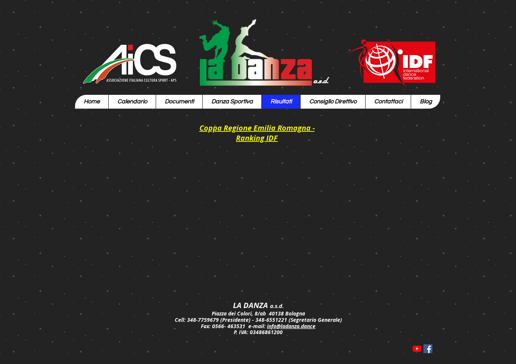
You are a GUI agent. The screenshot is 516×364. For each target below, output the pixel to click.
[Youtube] (417, 348)
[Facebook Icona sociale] (427, 348)
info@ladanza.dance (291, 326)
